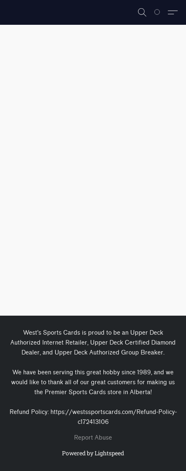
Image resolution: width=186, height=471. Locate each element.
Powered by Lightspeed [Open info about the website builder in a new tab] (93, 453)
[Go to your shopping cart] (161, 12)
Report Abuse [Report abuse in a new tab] (93, 437)
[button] (142, 12)
